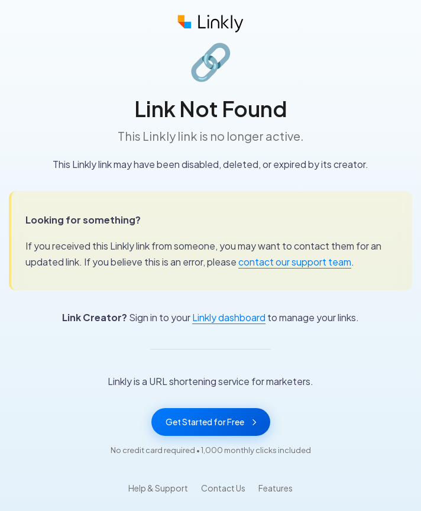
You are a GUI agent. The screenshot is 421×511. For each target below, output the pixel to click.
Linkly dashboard (228, 317)
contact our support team (294, 262)
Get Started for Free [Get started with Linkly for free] (211, 421)
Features (275, 488)
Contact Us (223, 488)
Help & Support (158, 488)
